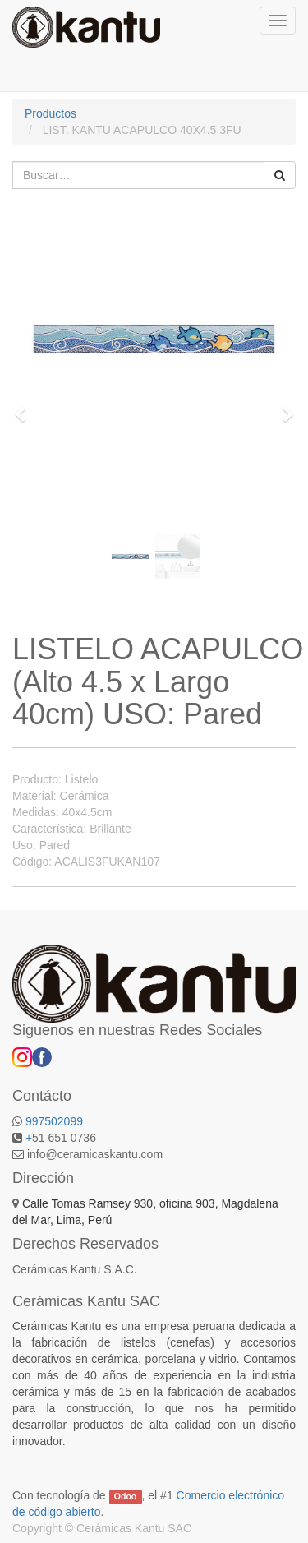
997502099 (54, 1121)
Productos (50, 113)
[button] (25, 407)
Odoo (125, 1496)
